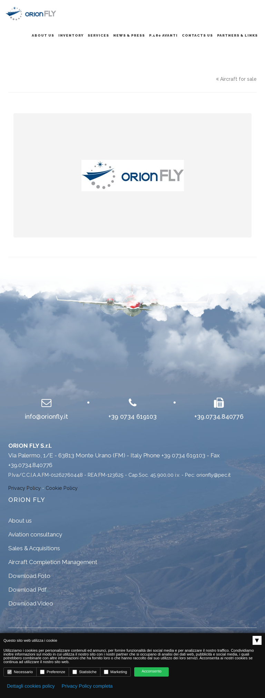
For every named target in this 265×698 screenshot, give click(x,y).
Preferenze (52, 672)
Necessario (20, 672)
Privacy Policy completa (87, 686)
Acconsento (151, 671)
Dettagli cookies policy (31, 686)
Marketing (115, 672)
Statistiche (84, 672)
